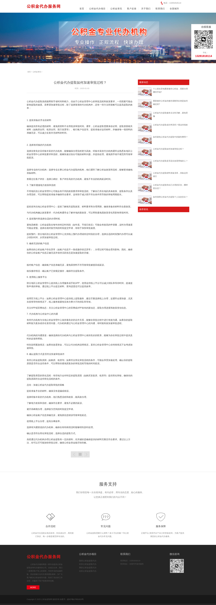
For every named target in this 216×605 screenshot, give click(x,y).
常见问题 (106, 526)
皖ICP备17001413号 (75, 599)
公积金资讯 (37, 72)
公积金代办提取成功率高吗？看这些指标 (170, 125)
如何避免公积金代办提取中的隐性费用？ (170, 137)
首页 (81, 8)
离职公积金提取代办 (87, 567)
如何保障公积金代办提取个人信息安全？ (170, 197)
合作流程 (51, 526)
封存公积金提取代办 (87, 564)
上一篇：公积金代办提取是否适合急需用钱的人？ (74, 454)
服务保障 (161, 526)
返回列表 (80, 454)
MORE (33, 587)
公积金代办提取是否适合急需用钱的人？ (170, 161)
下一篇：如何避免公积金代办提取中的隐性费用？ (86, 454)
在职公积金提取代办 (87, 571)
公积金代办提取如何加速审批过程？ (168, 149)
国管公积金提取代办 (87, 561)
